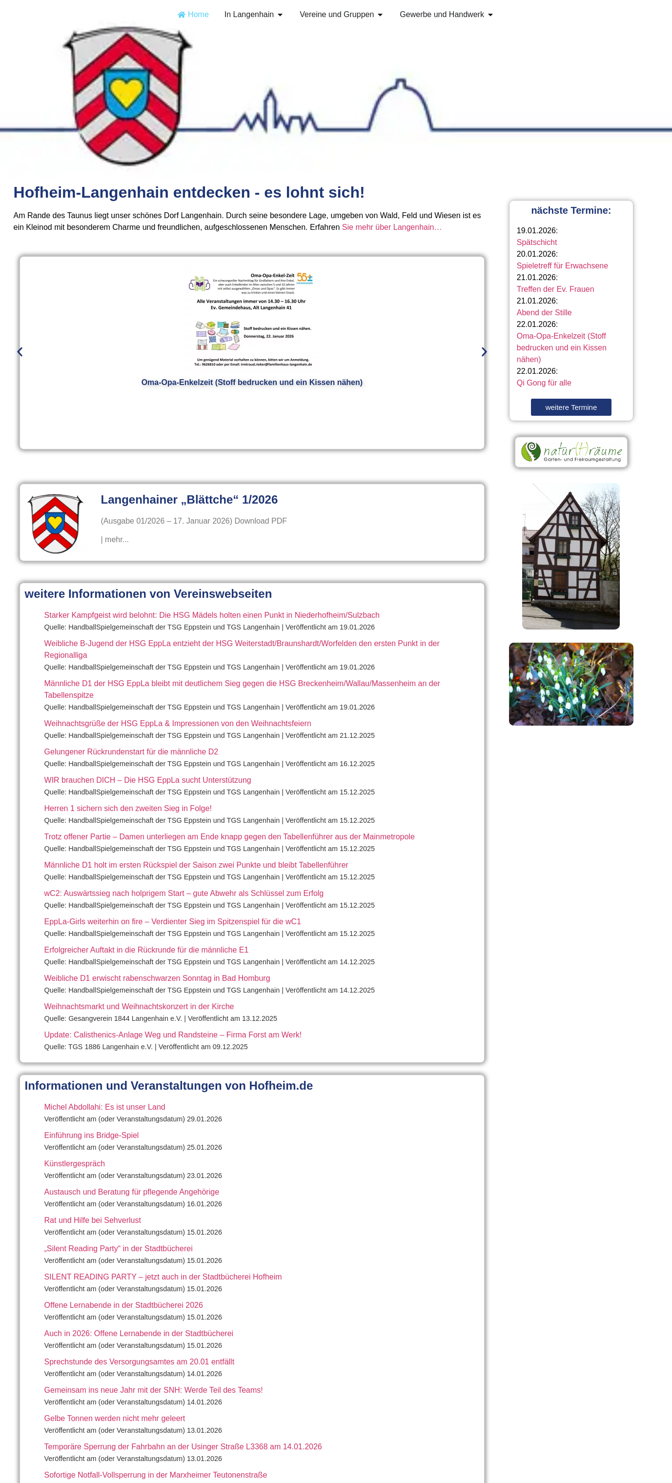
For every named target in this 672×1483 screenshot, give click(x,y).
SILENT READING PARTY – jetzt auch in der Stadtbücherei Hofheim (163, 1277)
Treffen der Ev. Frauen (555, 289)
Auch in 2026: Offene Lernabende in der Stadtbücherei (139, 1333)
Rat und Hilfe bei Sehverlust (92, 1220)
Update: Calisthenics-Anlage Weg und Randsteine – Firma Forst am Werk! (173, 1035)
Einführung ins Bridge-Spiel (91, 1135)
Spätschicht (537, 242)
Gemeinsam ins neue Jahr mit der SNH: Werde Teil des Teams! (153, 1390)
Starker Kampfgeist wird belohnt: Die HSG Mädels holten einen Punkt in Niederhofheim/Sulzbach (212, 615)
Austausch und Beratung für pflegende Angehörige (132, 1192)
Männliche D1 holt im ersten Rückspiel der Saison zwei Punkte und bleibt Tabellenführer (196, 865)
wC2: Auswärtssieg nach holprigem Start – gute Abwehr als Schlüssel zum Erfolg (184, 893)
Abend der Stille (544, 312)
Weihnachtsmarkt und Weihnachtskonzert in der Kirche (139, 1006)
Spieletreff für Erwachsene (562, 266)
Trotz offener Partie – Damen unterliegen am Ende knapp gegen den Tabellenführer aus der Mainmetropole (229, 837)
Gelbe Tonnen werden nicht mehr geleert (114, 1418)
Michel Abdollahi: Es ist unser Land (104, 1107)
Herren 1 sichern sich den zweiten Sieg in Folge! (128, 808)
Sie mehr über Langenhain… (392, 227)
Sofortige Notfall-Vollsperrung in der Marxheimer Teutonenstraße (155, 1475)
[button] (20, 351)
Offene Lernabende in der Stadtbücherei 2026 (123, 1305)
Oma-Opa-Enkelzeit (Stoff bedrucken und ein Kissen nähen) (562, 348)
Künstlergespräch (74, 1163)
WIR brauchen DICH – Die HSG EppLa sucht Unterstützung (147, 780)
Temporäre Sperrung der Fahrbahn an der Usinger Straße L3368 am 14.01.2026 (183, 1446)
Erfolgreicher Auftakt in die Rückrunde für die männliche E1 (146, 950)
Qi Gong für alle (544, 383)
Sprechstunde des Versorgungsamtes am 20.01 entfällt (139, 1362)
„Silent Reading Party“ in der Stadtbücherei (118, 1248)
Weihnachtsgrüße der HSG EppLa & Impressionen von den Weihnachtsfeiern (177, 723)
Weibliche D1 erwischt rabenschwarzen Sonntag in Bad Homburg (157, 978)
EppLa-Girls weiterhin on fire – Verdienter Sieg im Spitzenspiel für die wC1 (172, 921)
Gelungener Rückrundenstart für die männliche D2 (131, 752)
